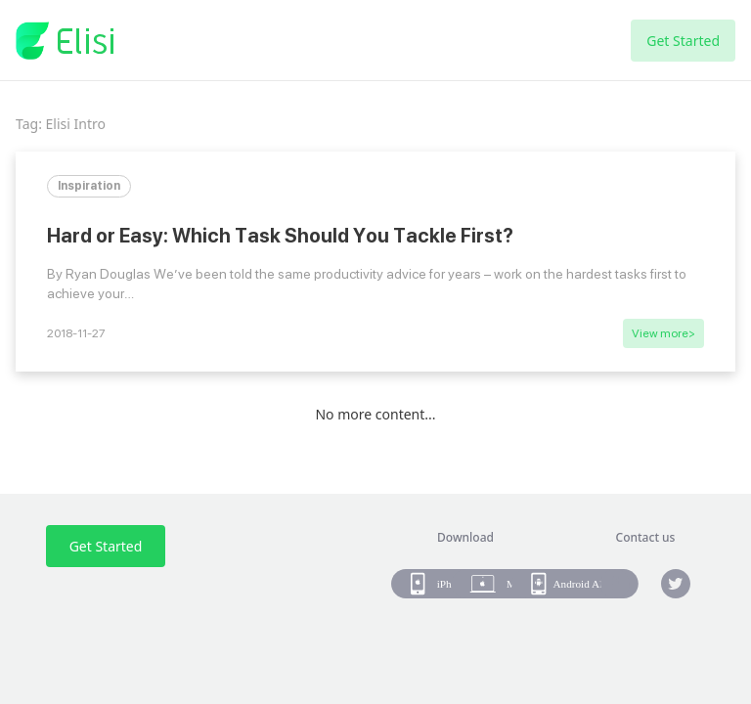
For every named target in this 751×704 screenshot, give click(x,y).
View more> (663, 333)
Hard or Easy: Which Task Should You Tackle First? (280, 235)
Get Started (683, 40)
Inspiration (89, 186)
